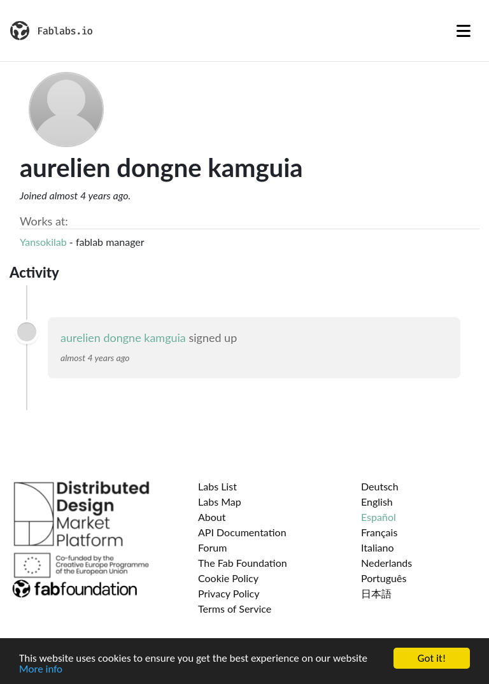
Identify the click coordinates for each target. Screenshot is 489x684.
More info (40, 669)
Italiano (377, 547)
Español (378, 517)
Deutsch (380, 486)
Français (379, 532)
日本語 (376, 593)
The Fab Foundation (242, 563)
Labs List (217, 486)
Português (383, 578)
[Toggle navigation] (463, 30)
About (212, 517)
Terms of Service (234, 608)
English (377, 501)
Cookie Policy (228, 578)
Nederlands (386, 563)
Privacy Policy (229, 593)
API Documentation (242, 532)
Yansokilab (43, 242)
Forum (212, 547)
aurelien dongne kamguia (123, 338)
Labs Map (219, 501)
